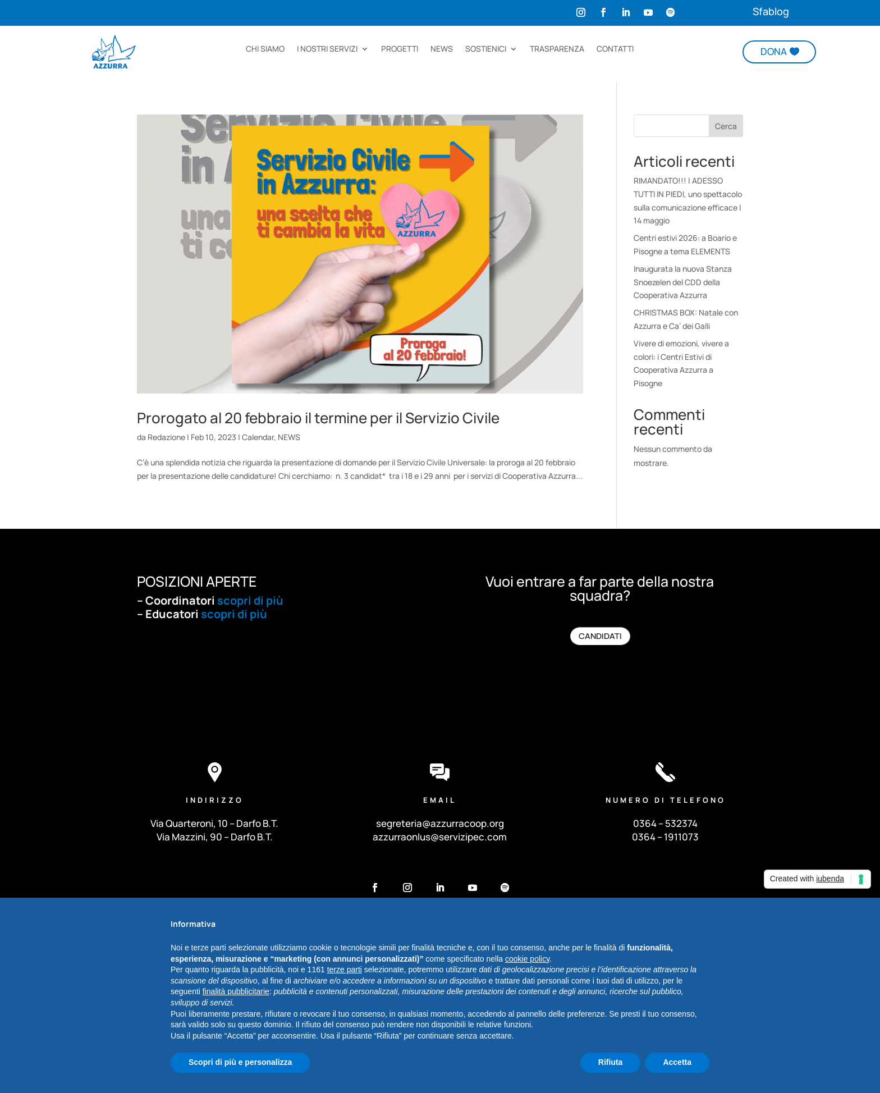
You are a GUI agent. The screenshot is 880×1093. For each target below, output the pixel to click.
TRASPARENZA (557, 49)
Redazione (166, 437)
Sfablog (771, 11)
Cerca (726, 126)
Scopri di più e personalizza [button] (240, 1062)
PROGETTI (399, 49)
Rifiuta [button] (610, 1062)
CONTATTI (615, 49)
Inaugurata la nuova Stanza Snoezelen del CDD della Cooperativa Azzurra (683, 282)
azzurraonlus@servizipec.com (440, 836)
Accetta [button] (677, 1062)
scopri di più (250, 600)
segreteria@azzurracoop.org (440, 823)
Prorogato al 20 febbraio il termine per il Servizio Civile (318, 418)
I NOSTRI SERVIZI (327, 49)
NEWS (441, 49)
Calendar (258, 437)
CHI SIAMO (265, 49)
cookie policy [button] (527, 958)
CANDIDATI (599, 636)
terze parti (344, 969)
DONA (773, 51)
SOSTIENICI (485, 49)
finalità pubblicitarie (236, 991)
